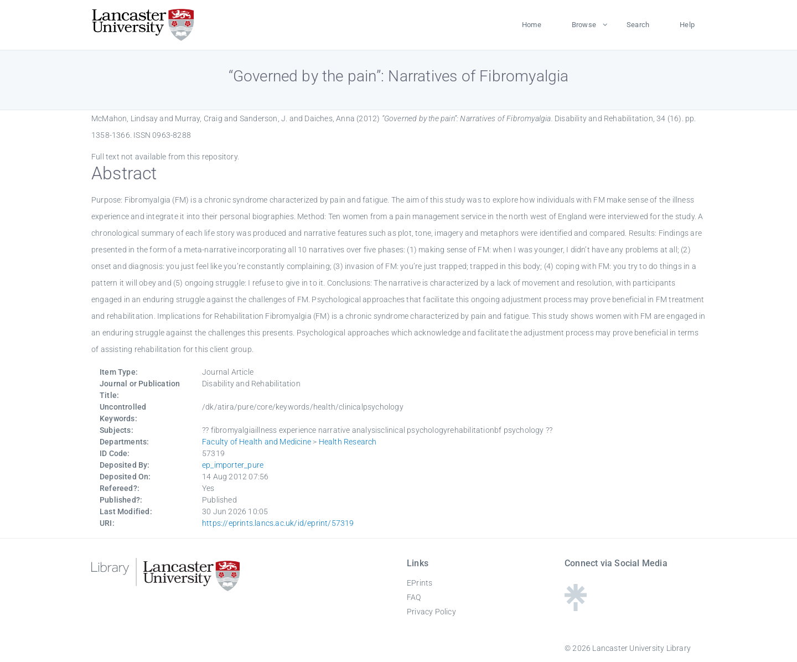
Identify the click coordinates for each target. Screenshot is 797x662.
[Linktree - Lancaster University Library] (576, 607)
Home (531, 24)
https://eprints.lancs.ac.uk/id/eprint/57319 (278, 523)
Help (687, 24)
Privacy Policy (431, 611)
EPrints (419, 582)
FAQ (414, 597)
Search (638, 24)
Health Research (348, 441)
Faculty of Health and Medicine (256, 441)
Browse (584, 24)
